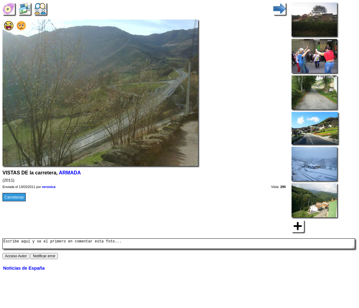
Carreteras (14, 197)
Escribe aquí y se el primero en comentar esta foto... (178, 244)
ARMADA (70, 172)
